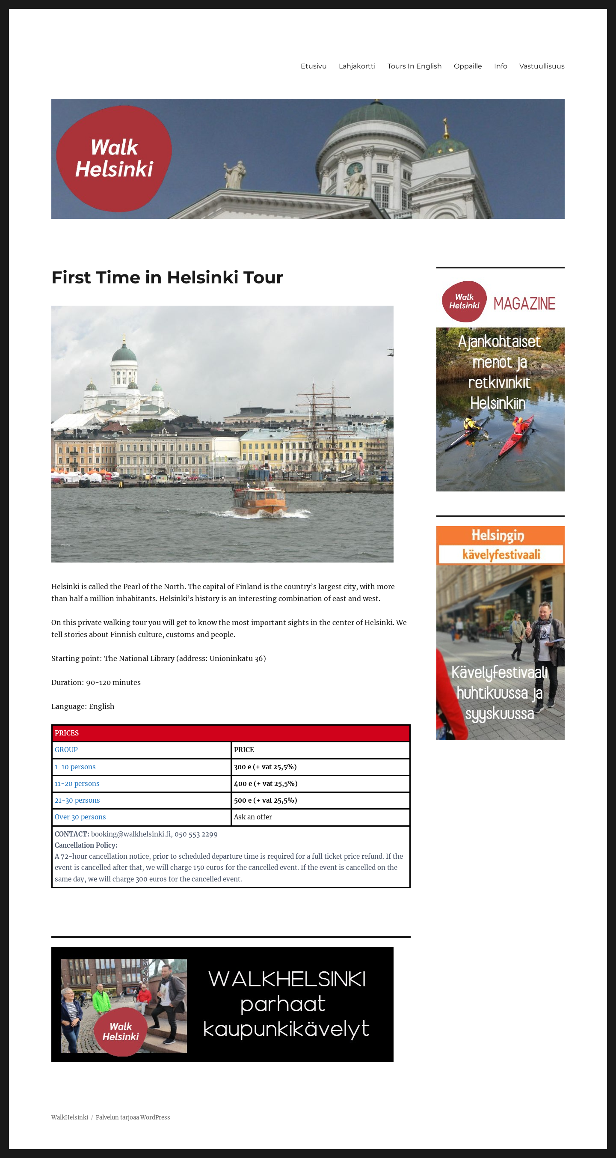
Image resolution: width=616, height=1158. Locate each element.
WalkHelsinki (69, 1117)
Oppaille (468, 66)
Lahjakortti (357, 66)
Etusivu (314, 66)
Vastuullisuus (542, 66)
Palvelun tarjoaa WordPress (133, 1117)
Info (500, 66)
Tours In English (415, 66)
